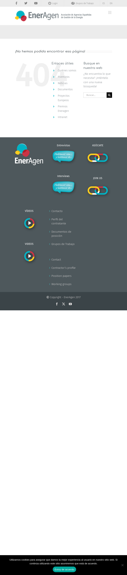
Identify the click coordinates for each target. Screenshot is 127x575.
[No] (122, 565)
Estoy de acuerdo (64, 569)
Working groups (61, 284)
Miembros (64, 76)
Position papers (61, 276)
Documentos (65, 89)
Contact (56, 259)
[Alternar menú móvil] (110, 12)
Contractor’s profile (63, 268)
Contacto (57, 211)
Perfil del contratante (58, 221)
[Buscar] (109, 95)
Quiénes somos (67, 70)
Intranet (62, 117)
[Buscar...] (95, 95)
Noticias (63, 83)
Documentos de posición (61, 234)
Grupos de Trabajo (63, 244)
